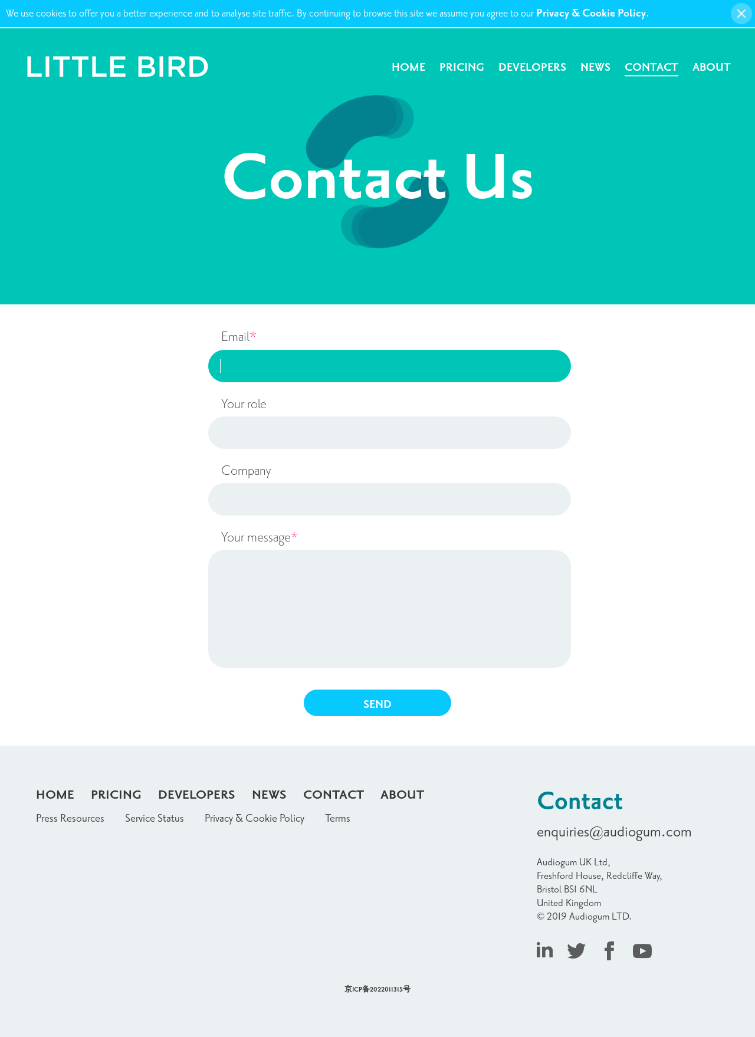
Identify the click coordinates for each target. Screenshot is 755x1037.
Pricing (461, 67)
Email (239, 337)
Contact (651, 67)
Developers (532, 67)
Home (408, 67)
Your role (244, 404)
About (711, 67)
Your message (259, 537)
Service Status (154, 818)
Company (246, 471)
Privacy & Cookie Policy (591, 13)
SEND (377, 704)
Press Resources (70, 818)
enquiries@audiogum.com (614, 832)
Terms (337, 818)
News (595, 67)
